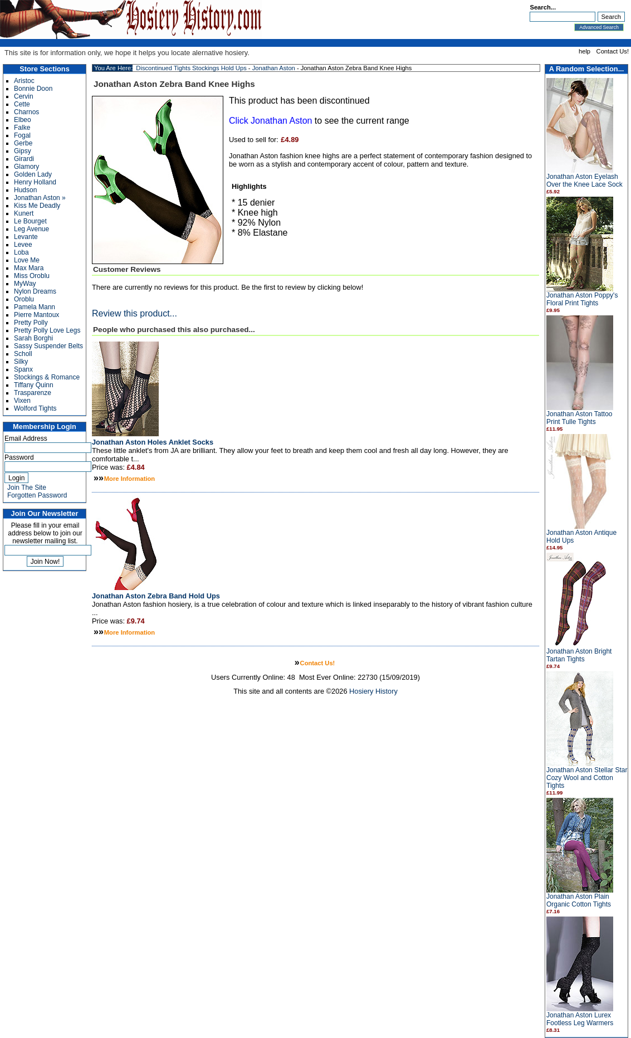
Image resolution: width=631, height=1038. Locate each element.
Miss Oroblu (32, 276)
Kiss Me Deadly (37, 205)
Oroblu (24, 299)
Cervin (23, 96)
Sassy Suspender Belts (48, 346)
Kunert (23, 213)
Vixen (22, 401)
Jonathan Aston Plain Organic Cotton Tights (578, 900)
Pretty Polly (31, 322)
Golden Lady (33, 174)
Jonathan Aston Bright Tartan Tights (579, 655)
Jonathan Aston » (40, 198)
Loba (21, 252)
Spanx (23, 369)
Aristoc (24, 81)
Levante (26, 237)
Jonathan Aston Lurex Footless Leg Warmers (579, 1019)
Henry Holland (35, 182)
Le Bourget (30, 221)
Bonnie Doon (33, 88)
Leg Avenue (31, 229)
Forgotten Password (37, 495)
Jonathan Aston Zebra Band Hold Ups (156, 596)
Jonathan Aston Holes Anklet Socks (152, 442)
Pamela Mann (34, 307)
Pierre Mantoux (36, 315)
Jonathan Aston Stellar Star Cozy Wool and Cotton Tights (586, 778)
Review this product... (134, 313)
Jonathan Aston (273, 68)
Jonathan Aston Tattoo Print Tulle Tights (579, 418)
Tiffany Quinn (33, 385)
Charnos (26, 112)
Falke (22, 127)
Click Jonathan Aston (270, 120)
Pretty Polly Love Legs (47, 330)
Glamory (26, 166)
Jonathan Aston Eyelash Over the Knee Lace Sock (584, 180)
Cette (22, 104)
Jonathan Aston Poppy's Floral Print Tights (582, 299)
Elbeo (22, 120)
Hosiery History (373, 691)
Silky (21, 362)
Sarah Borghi (33, 338)
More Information (129, 478)
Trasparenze (32, 393)
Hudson (25, 190)
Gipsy (22, 151)
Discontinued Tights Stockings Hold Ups (191, 68)
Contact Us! (612, 51)
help (584, 51)
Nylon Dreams (35, 291)
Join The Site (26, 487)
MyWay (25, 283)
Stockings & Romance (47, 377)
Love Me (27, 260)
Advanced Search (599, 27)
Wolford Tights (35, 408)
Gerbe (23, 143)
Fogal (22, 135)
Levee (23, 244)
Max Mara (28, 268)
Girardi (24, 159)
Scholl (23, 354)
